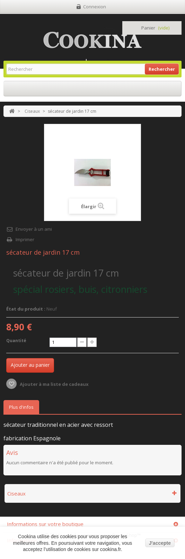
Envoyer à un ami (34, 229)
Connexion (94, 6)
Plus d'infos (21, 407)
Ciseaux (32, 111)
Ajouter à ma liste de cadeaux (54, 384)
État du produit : (25, 309)
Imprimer (25, 239)
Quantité (16, 341)
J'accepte (160, 543)
